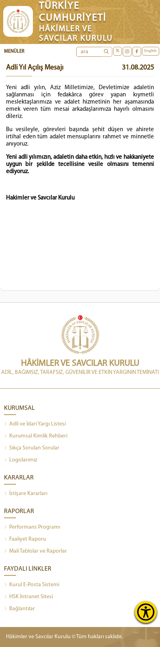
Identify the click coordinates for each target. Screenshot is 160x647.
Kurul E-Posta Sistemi (31, 585)
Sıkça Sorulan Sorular (31, 448)
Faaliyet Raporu (25, 539)
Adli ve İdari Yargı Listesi (35, 424)
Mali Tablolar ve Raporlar (35, 551)
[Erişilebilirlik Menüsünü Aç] (146, 612)
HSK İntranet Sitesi (28, 597)
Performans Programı (32, 527)
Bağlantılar (19, 609)
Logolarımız (20, 460)
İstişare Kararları (25, 494)
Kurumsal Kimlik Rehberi (35, 436)
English (150, 51)
